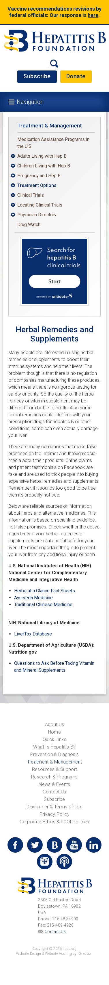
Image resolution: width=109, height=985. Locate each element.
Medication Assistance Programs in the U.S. (53, 143)
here (93, 15)
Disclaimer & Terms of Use (54, 807)
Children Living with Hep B (43, 166)
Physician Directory (37, 214)
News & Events (54, 784)
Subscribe (37, 76)
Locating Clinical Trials (39, 205)
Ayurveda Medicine (33, 597)
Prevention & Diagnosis (54, 754)
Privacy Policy (54, 814)
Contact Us (54, 792)
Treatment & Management (49, 125)
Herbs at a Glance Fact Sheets (44, 590)
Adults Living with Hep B (42, 156)
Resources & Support (54, 769)
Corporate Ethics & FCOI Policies (54, 821)
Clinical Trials (30, 195)
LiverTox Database (33, 634)
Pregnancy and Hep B (39, 175)
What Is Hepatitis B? (54, 747)
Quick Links (54, 739)
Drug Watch (28, 224)
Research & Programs (54, 777)
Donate (76, 76)
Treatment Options (37, 185)
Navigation (30, 101)
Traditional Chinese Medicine (43, 604)
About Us (54, 724)
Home (54, 732)
